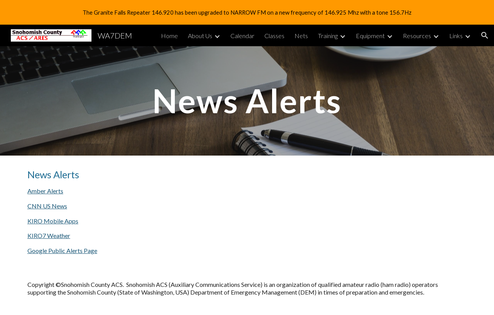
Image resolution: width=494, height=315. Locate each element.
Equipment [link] (370, 35)
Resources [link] (417, 35)
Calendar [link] (242, 35)
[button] (484, 35)
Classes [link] (274, 35)
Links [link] (456, 35)
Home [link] (169, 35)
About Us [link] (200, 35)
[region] (247, 12)
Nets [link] (301, 35)
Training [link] (328, 35)
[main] (247, 100)
